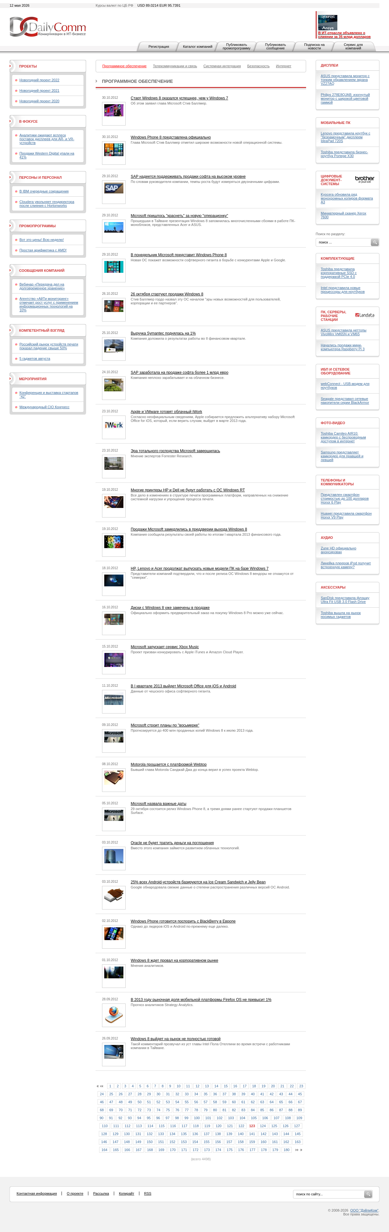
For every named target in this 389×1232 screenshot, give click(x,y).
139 (229, 1134)
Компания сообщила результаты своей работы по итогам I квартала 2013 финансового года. (206, 534)
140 (241, 1134)
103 (231, 1118)
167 (138, 1150)
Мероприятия (33, 379)
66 (290, 1102)
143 (275, 1134)
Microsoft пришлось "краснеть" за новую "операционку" (179, 216)
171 (184, 1150)
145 (297, 1134)
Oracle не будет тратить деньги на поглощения (172, 843)
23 (301, 1086)
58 (215, 1102)
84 (253, 1110)
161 (275, 1142)
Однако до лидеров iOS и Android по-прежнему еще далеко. (180, 926)
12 (197, 1086)
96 (158, 1118)
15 (226, 1086)
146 (104, 1142)
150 (149, 1142)
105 (254, 1118)
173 (207, 1150)
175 (229, 1150)
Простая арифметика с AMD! (43, 250)
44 (290, 1094)
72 (140, 1110)
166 (127, 1150)
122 (241, 1126)
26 (120, 1094)
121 (230, 1126)
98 (177, 1118)
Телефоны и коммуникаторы (337, 482)
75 (168, 1110)
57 (206, 1102)
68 (102, 1110)
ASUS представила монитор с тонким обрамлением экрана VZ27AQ (345, 79)
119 (207, 1126)
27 (130, 1094)
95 (148, 1118)
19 (263, 1086)
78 (196, 1110)
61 (243, 1102)
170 (173, 1150)
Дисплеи (329, 65)
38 (234, 1094)
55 (186, 1102)
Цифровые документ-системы (331, 180)
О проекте (75, 1193)
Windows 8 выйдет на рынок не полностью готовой (176, 1039)
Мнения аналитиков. (147, 965)
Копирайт (126, 1193)
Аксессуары (333, 587)
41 (262, 1094)
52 (158, 1102)
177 (252, 1150)
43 (281, 1094)
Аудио (327, 538)
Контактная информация (37, 1193)
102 (220, 1118)
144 (286, 1134)
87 (281, 1110)
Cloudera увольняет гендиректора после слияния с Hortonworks (46, 203)
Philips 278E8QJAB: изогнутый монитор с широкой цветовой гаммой (345, 98)
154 (195, 1142)
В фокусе (28, 121)
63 (262, 1102)
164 (104, 1150)
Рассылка (101, 1193)
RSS (147, 1193)
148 (127, 1142)
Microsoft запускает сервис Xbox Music (165, 647)
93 (130, 1118)
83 (243, 1110)
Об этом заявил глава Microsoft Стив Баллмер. (169, 103)
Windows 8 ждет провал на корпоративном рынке (174, 960)
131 (138, 1134)
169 (161, 1150)
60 (234, 1102)
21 (282, 1086)
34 (196, 1094)
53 (168, 1102)
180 (287, 1150)
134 (172, 1134)
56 (196, 1102)
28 (140, 1094)
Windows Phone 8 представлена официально (171, 137)
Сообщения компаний (41, 270)
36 (215, 1094)
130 (127, 1134)
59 (224, 1102)
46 (102, 1102)
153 (184, 1142)
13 (207, 1086)
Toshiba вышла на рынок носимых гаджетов (341, 615)
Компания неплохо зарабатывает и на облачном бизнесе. (177, 378)
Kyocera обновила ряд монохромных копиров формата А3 (347, 198)
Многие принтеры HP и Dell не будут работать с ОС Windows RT (188, 490)
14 (216, 1086)
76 (177, 1110)
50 (140, 1102)
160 (263, 1142)
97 (167, 1118)
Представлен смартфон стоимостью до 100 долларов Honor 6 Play (345, 498)
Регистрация (159, 46)
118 (196, 1126)
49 (130, 1102)
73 (149, 1110)
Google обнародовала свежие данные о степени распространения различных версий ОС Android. (210, 887)
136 (195, 1134)
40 (253, 1094)
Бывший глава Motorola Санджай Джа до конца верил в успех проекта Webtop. (195, 770)
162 (286, 1142)
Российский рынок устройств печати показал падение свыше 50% (48, 346)
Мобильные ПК (335, 123)
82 (234, 1110)
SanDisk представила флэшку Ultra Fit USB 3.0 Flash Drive (345, 600)
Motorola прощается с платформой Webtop (169, 764)
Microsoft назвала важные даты (158, 803)
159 (252, 1142)
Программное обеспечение (137, 81)
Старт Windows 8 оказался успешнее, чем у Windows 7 (179, 98)
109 (299, 1118)
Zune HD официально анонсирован (338, 550)
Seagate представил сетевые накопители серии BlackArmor (345, 400)
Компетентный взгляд (41, 330)
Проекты (28, 66)
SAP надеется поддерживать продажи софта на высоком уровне (188, 176)
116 (173, 1126)
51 (149, 1102)
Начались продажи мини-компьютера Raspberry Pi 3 (342, 347)
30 (158, 1094)
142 (263, 1134)
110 (104, 1126)
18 (254, 1086)
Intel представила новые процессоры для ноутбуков (343, 290)
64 (272, 1102)
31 (168, 1094)
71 (130, 1110)
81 (224, 1110)
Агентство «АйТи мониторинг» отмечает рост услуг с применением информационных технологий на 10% (48, 304)
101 (208, 1118)
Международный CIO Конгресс (44, 407)
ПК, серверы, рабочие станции (333, 316)
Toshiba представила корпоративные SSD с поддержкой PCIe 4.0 (339, 273)
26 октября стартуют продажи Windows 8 (167, 294)
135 (184, 1134)
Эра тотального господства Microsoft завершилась (175, 451)
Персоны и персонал (40, 177)
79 (206, 1110)
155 (206, 1142)
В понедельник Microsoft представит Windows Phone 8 (179, 255)
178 (264, 1150)
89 (300, 1110)
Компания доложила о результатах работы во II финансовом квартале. (188, 338)
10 (178, 1086)
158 (241, 1142)
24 (102, 1094)
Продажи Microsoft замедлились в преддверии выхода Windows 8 (189, 529)
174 (218, 1150)
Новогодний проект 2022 (39, 80)
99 (186, 1118)
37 (224, 1094)
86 (272, 1110)
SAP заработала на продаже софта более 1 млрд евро (179, 372)
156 (218, 1142)
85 (262, 1110)
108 (288, 1118)
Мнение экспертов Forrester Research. (162, 456)
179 (275, 1150)
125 (274, 1126)
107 (276, 1118)
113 (139, 1126)
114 (150, 1126)
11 (188, 1086)
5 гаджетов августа (34, 358)
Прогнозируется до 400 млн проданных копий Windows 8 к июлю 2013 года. (192, 730)
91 (111, 1118)
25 (111, 1094)
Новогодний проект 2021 (39, 90)
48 (120, 1102)
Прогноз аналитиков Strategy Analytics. (162, 1005)
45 (300, 1094)
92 (120, 1118)
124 (263, 1126)
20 (273, 1086)
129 (115, 1134)
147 (115, 1142)
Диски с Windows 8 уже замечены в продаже (170, 607)
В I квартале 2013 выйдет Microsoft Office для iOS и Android (183, 686)
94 (139, 1118)
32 (177, 1094)
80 (215, 1110)
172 (195, 1150)
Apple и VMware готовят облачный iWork (166, 411)
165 (116, 1150)
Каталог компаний (197, 46)
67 (300, 1102)
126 (286, 1126)
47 (111, 1102)
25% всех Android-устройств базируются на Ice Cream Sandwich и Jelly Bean (198, 882)
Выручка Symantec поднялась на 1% (163, 333)
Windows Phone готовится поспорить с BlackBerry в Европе (183, 921)
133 (161, 1134)
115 (162, 1126)
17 (244, 1086)
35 (206, 1094)
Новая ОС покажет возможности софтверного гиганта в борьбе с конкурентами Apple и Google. (208, 260)
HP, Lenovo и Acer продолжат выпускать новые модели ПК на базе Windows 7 (199, 568)
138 (218, 1134)
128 (104, 1134)
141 (252, 1134)
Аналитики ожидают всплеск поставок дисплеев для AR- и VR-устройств (46, 139)
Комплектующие (338, 258)
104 (242, 1118)
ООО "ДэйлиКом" (364, 1210)
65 (281, 1102)
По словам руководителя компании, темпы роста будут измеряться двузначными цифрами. (205, 182)
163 (297, 1142)
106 (265, 1118)
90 (101, 1118)
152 (172, 1142)
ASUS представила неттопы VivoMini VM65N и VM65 (343, 332)
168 (150, 1150)
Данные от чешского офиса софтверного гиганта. (171, 691)
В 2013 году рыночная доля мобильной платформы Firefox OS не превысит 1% (201, 999)
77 (186, 1110)
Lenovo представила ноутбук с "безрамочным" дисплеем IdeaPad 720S (345, 137)
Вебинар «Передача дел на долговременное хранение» (42, 286)
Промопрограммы (37, 226)
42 (272, 1094)
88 (290, 1110)
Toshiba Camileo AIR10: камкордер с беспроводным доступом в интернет (343, 437)
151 (161, 1142)
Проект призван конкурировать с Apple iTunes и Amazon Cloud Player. (187, 652)
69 (111, 1110)
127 (297, 1126)
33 (186, 1094)
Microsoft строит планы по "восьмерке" (165, 725)
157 (229, 1142)
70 (120, 1110)
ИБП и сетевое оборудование (335, 371)
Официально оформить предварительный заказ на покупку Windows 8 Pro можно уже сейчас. (207, 613)
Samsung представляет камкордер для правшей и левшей (342, 456)
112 (127, 1126)
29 (149, 1094)
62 (253, 1102)
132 (149, 1134)
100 (197, 1118)
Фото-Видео (333, 423)
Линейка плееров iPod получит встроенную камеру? (346, 565)
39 (243, 1094)
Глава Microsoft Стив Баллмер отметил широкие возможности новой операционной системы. (207, 142)
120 (218, 1126)
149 (138, 1142)
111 (116, 1126)
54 (177, 1102)
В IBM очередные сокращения (44, 191)
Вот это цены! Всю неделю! (41, 240)
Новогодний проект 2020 (39, 101)
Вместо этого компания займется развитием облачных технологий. (185, 848)
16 (235, 1086)
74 (158, 1110)
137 (206, 1134)
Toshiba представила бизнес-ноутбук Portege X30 (344, 154)
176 (241, 1150)
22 (292, 1086)
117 (184, 1126)
